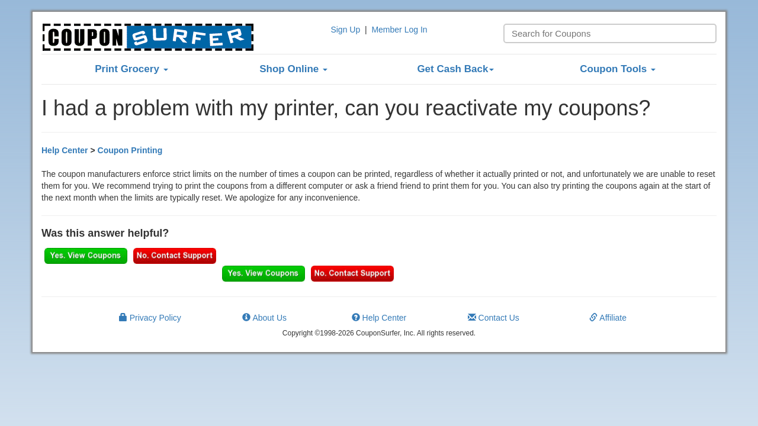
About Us (264, 317)
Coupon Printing (130, 150)
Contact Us (493, 317)
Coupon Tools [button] (618, 69)
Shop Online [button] (293, 69)
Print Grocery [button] (131, 69)
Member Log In (399, 29)
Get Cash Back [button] (455, 69)
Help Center (64, 150)
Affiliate (608, 317)
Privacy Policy (150, 317)
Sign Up (345, 29)
